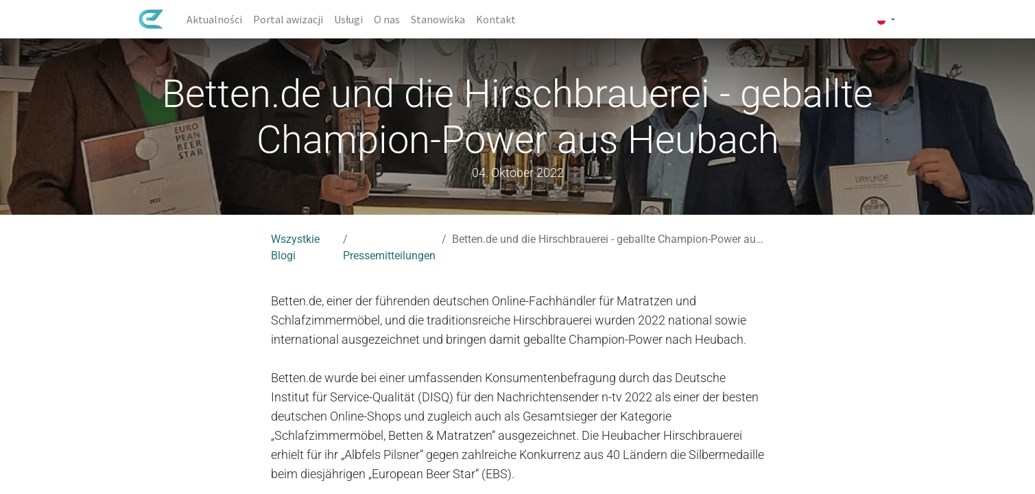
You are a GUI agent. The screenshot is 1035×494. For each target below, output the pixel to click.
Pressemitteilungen (389, 255)
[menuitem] (214, 19)
